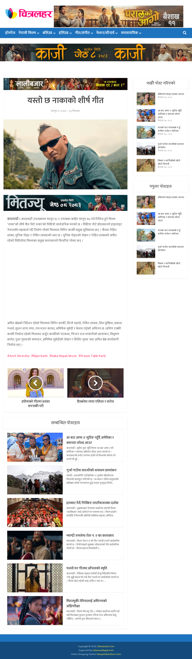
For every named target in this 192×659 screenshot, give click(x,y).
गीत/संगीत (82, 33)
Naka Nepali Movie (64, 356)
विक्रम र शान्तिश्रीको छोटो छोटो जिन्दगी (170, 165)
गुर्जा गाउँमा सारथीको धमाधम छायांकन (88, 473)
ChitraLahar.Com (105, 646)
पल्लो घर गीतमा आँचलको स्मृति (90, 568)
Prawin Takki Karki (93, 356)
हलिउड (63, 33)
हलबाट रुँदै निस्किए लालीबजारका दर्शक (91, 505)
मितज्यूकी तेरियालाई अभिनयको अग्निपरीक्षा (89, 603)
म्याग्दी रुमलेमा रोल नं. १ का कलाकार (86, 538)
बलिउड (47, 33)
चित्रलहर (76, 111)
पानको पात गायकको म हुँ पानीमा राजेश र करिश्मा (170, 132)
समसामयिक (129, 33)
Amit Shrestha (19, 356)
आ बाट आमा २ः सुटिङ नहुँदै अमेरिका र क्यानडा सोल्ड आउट (89, 440)
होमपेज (10, 33)
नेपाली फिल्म (27, 33)
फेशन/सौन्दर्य (105, 33)
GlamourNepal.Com (103, 650)
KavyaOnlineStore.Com (109, 654)
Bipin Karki (40, 356)
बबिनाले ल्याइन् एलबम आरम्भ (168, 97)
